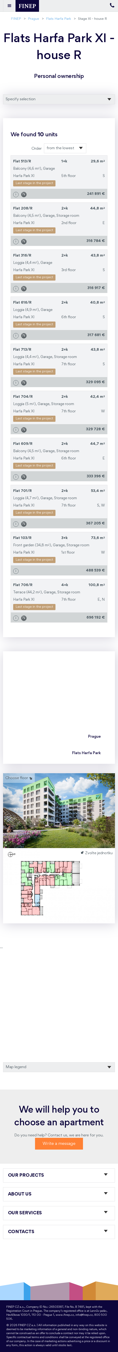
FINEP (16, 18)
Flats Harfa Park (58, 18)
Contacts (21, 1232)
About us (19, 1194)
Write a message (59, 1144)
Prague (33, 18)
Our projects (26, 1175)
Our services (25, 1213)
